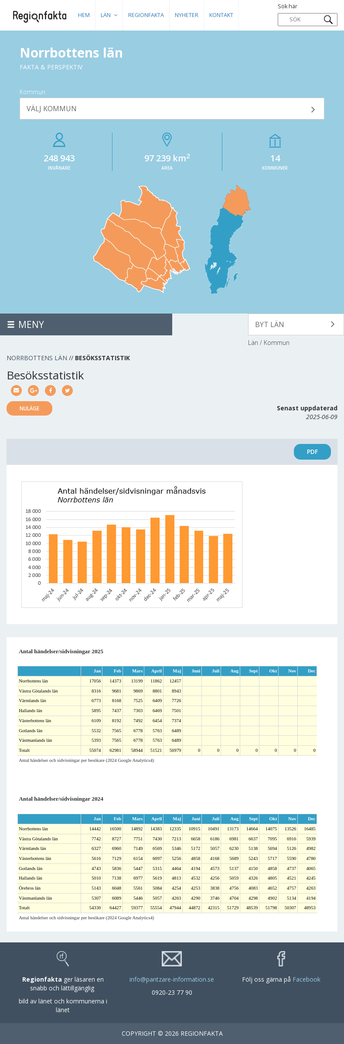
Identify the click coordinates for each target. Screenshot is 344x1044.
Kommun (32, 92)
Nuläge (29, 408)
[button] (172, 108)
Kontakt (221, 15)
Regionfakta (146, 15)
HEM (84, 15)
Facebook (306, 979)
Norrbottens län (37, 358)
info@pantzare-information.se (171, 979)
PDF (312, 451)
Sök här (307, 14)
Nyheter (186, 15)
